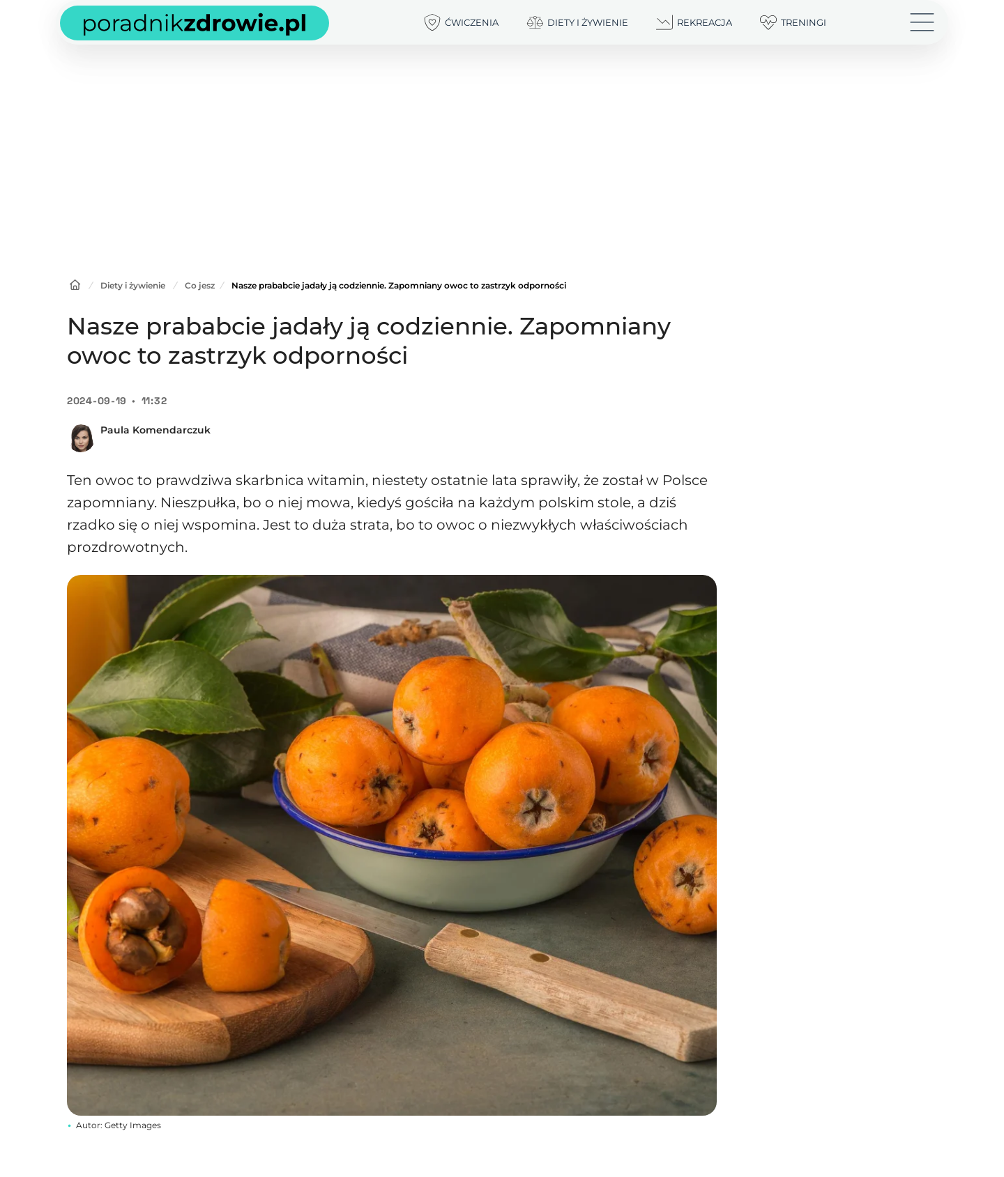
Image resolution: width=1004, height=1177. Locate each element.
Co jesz (200, 285)
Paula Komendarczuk (155, 430)
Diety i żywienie (132, 285)
